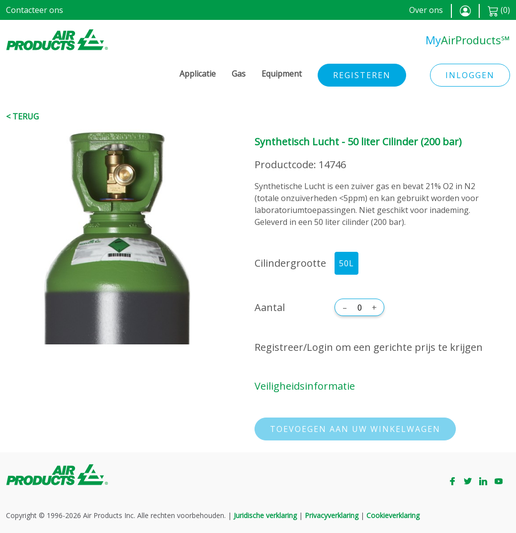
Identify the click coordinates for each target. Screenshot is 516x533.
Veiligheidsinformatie (305, 386)
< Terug (22, 116)
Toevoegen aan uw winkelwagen (355, 429)
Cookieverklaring (393, 515)
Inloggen (470, 75)
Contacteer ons (34, 9)
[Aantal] (359, 307)
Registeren (362, 75)
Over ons (426, 9)
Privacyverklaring (331, 515)
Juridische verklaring (265, 515)
